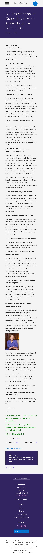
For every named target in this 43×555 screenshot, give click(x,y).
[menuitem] (12, 552)
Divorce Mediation (21, 514)
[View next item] (13, 468)
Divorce (17, 438)
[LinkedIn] (21, 526)
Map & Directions (21, 495)
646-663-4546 (21, 499)
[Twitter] (18, 526)
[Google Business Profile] (25, 526)
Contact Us (21, 531)
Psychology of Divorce (21, 517)
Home (21, 508)
